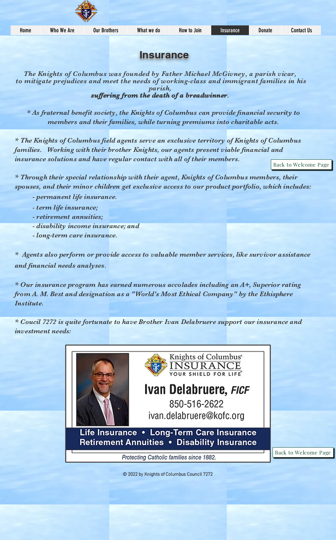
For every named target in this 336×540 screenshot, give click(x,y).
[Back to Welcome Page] (301, 164)
